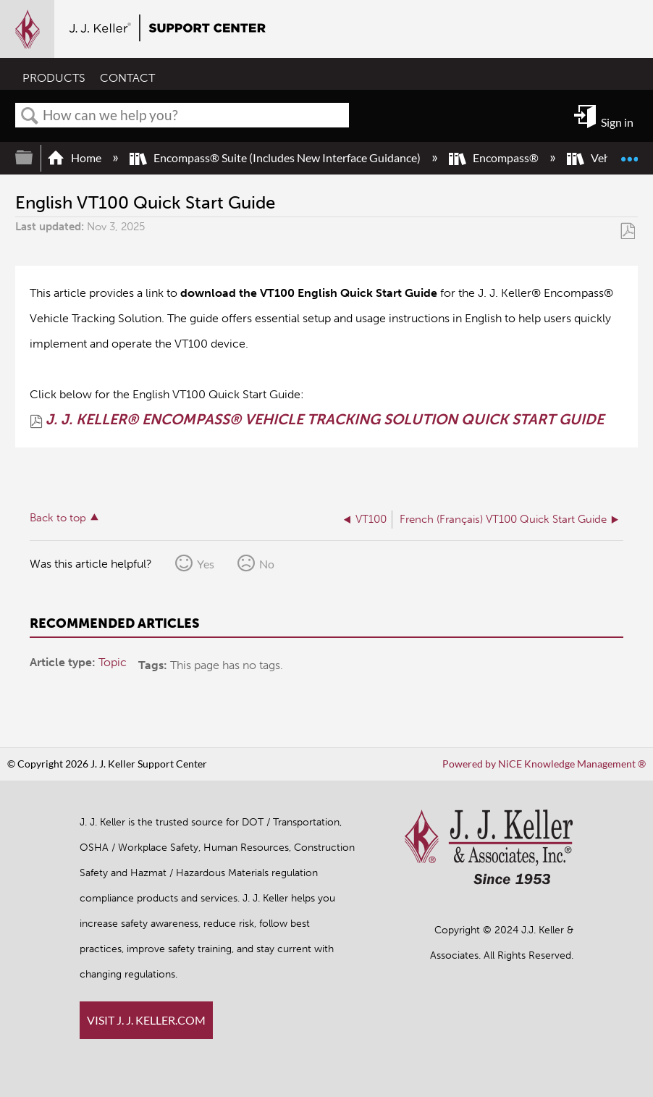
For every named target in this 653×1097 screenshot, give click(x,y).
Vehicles (600, 157)
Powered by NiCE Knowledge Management (544, 763)
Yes (205, 564)
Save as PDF (627, 230)
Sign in (617, 122)
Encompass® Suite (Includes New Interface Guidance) (276, 157)
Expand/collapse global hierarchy (33, 157)
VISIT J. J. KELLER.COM (146, 1020)
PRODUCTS (53, 78)
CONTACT (127, 78)
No (266, 564)
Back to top (58, 517)
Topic (112, 662)
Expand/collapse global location (629, 152)
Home (75, 157)
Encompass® (495, 157)
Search (29, 116)
